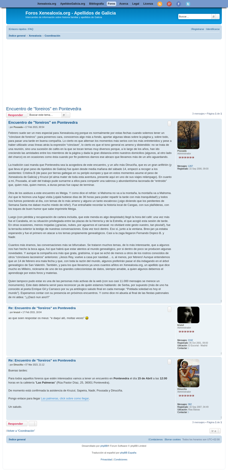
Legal (135, 3)
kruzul (180, 325)
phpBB (104, 446)
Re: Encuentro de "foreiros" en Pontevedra (42, 308)
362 (190, 404)
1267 (190, 166)
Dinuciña (182, 389)
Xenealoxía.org (46, 3)
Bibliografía (96, 3)
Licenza (148, 3)
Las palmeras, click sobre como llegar (65, 398)
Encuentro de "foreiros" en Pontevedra (43, 108)
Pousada (182, 151)
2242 (190, 340)
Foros (111, 3)
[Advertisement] (117, 72)
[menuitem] (30, 29)
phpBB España (128, 452)
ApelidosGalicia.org (72, 3)
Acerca (123, 3)
